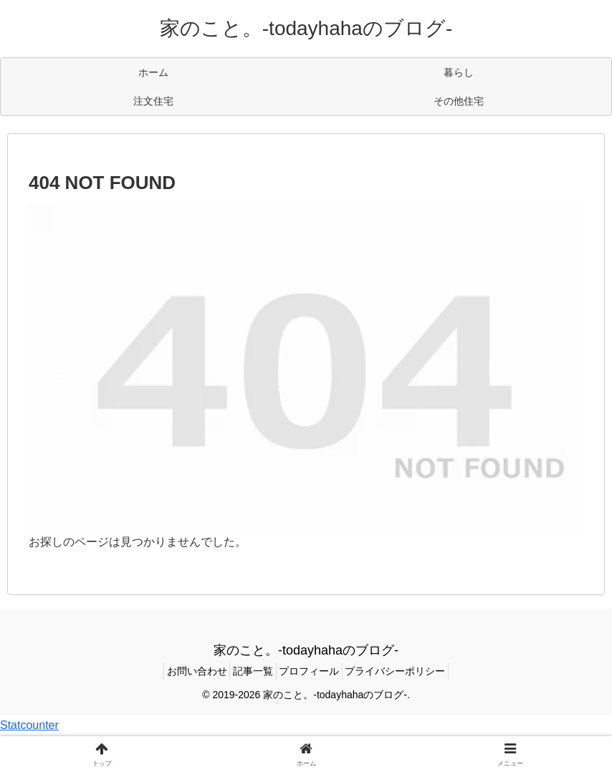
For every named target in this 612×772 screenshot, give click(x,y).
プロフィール (314, 671)
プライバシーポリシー (409, 671)
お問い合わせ (183, 671)
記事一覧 (249, 671)
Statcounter (29, 725)
